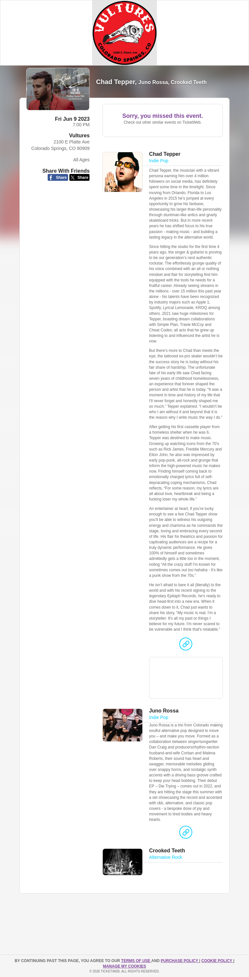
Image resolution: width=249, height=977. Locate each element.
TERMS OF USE (136, 960)
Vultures (79, 135)
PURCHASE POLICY (180, 960)
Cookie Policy (217, 960)
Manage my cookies (124, 966)
